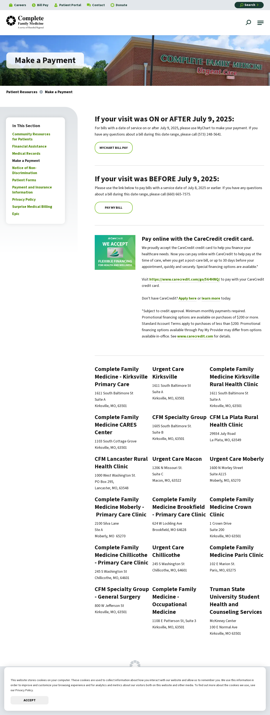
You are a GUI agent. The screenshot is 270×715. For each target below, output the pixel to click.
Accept (30, 700)
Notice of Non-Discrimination (25, 170)
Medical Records (27, 153)
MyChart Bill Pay (114, 147)
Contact (96, 5)
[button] (260, 22)
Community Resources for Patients (32, 137)
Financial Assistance (30, 146)
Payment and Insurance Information (32, 190)
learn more (211, 298)
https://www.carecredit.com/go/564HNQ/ (185, 279)
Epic (16, 213)
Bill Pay (40, 5)
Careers (17, 5)
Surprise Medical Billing (33, 206)
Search (247, 5)
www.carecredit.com (195, 336)
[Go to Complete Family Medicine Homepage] (28, 22)
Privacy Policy (24, 199)
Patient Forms (24, 180)
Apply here (188, 298)
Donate (119, 5)
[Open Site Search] (249, 23)
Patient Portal (67, 5)
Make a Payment (26, 160)
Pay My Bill (114, 207)
